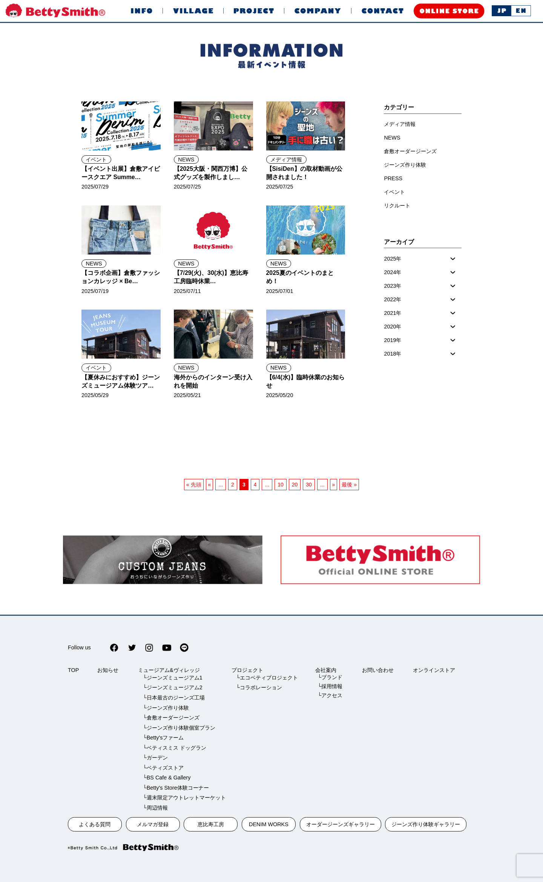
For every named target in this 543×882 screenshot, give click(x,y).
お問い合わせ (378, 670)
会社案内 (325, 670)
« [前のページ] (209, 485)
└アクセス (330, 695)
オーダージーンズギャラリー (340, 824)
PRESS (393, 178)
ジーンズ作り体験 (405, 165)
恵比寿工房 (211, 824)
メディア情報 (286, 159)
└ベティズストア (163, 768)
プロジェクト (247, 670)
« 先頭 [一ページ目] (193, 485)
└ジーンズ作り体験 (166, 708)
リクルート (397, 205)
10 (281, 485)
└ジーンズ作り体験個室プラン (179, 728)
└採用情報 (330, 686)
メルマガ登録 (153, 824)
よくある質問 (94, 824)
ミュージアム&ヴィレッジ (169, 670)
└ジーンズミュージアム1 (172, 678)
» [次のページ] (333, 485)
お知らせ (107, 670)
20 (295, 485)
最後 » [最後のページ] (349, 485)
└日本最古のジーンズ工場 (173, 698)
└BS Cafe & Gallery (166, 778)
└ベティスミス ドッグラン (174, 748)
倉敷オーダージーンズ (410, 151)
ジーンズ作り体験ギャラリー (425, 824)
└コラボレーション (259, 687)
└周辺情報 (155, 808)
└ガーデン (155, 758)
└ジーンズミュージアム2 (172, 687)
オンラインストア (434, 670)
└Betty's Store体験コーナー (176, 788)
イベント (96, 159)
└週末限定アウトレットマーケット (184, 798)
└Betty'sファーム (163, 738)
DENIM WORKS (268, 824)
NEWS (186, 159)
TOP (73, 670)
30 (309, 485)
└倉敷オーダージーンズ (171, 718)
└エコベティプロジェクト (267, 678)
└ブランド (330, 677)
